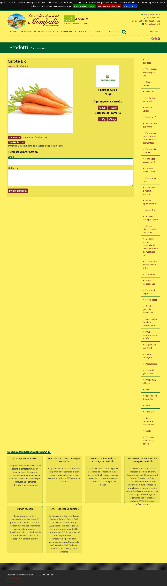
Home (13, 31)
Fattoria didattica (46, 31)
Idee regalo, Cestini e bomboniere (150, 322)
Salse (148, 405)
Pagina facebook (151, 24)
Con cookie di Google (84, 6)
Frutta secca (151, 300)
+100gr (102, 108)
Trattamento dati (15, 581)
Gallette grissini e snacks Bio (148, 309)
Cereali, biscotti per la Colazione (149, 229)
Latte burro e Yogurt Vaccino (149, 190)
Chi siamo (25, 31)
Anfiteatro (68, 31)
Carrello (99, 31)
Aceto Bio (150, 210)
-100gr (102, 119)
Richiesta (13, 168)
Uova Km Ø (150, 117)
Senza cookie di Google (109, 6)
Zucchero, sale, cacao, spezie (149, 440)
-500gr (112, 119)
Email (11, 157)
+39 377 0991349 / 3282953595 (145, 21)
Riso (147, 389)
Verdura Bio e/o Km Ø (18, 66)
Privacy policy (130, 6)
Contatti (113, 31)
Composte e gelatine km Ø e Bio (150, 264)
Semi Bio (149, 412)
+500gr (113, 108)
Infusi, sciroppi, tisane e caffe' (150, 335)
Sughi (148, 431)
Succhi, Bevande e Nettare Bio (148, 421)
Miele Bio (149, 91)
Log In (154, 31)
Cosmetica (150, 274)
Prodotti (85, 31)
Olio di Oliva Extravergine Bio (150, 72)
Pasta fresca (151, 364)
